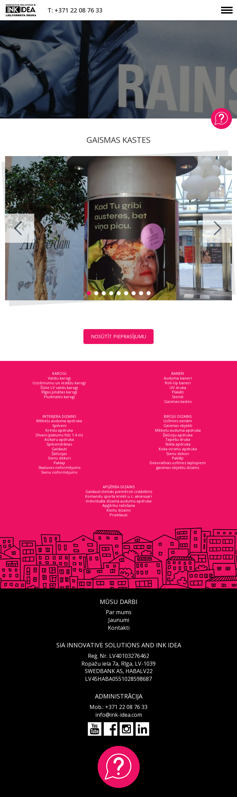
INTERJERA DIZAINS (59, 416)
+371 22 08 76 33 (126, 707)
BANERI (177, 373)
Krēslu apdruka (59, 430)
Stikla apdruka (178, 444)
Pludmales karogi (59, 396)
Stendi (177, 396)
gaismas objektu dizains (177, 467)
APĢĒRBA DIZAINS (119, 486)
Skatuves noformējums (59, 467)
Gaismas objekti (177, 425)
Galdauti (59, 448)
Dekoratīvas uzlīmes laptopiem (178, 462)
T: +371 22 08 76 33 (74, 10)
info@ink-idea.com (118, 714)
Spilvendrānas (59, 444)
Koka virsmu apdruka (178, 448)
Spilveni (59, 425)
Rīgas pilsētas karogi (59, 391)
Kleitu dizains (118, 510)
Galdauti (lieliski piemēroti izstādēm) (118, 491)
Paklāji (177, 457)
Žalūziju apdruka (178, 434)
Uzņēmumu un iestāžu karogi (59, 382)
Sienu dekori (59, 457)
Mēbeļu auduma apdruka (59, 420)
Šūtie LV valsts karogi (59, 387)
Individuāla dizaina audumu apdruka (119, 500)
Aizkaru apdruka (59, 439)
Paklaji (59, 462)
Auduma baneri (178, 378)
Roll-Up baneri (178, 382)
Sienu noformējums (59, 472)
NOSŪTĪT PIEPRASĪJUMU (118, 336)
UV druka (178, 387)
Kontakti (119, 627)
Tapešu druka (177, 439)
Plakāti (178, 391)
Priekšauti (118, 514)
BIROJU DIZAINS (178, 416)
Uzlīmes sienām (177, 420)
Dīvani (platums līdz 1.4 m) (59, 434)
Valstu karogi (59, 378)
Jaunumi (118, 620)
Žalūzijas (59, 453)
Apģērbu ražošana (118, 505)
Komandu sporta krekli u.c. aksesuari (118, 496)
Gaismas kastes (178, 401)
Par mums (119, 612)
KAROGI (59, 373)
